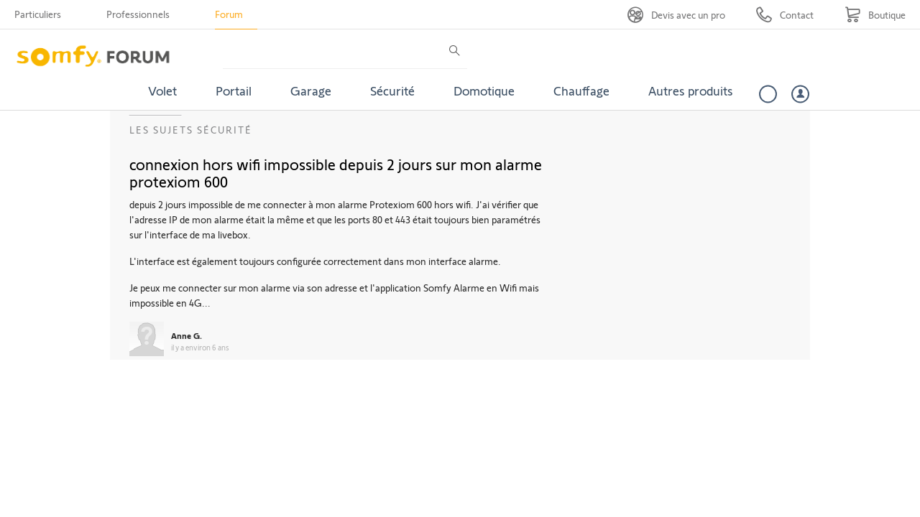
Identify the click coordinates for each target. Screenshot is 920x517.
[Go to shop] (875, 15)
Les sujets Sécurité (190, 130)
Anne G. (186, 335)
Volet (162, 90)
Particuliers (37, 14)
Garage (310, 90)
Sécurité (392, 90)
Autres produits (690, 90)
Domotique (484, 90)
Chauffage (581, 90)
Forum (229, 14)
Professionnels (138, 14)
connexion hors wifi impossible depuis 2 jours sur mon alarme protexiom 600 (335, 172)
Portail (234, 90)
